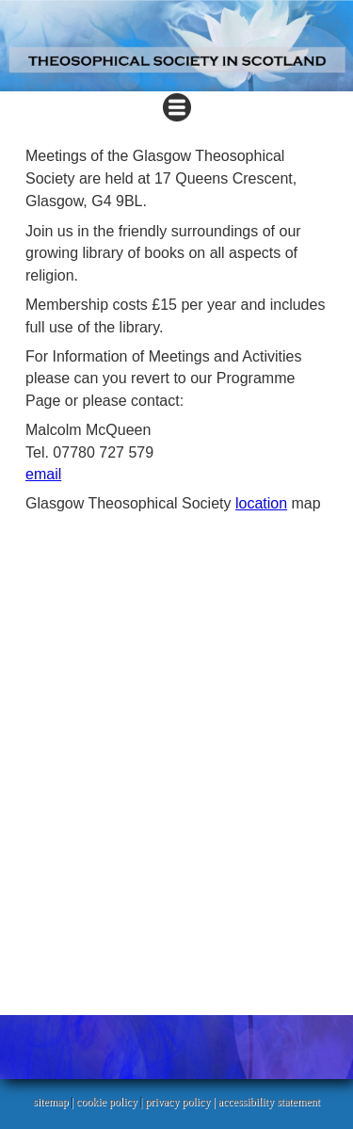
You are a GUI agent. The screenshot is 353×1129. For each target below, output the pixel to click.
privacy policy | (181, 1101)
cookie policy (106, 1101)
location (261, 503)
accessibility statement (269, 1101)
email (43, 474)
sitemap (50, 1101)
